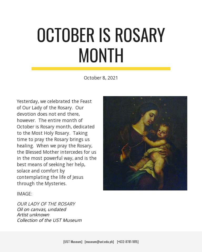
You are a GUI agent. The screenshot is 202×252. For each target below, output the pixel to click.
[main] (100, 52)
